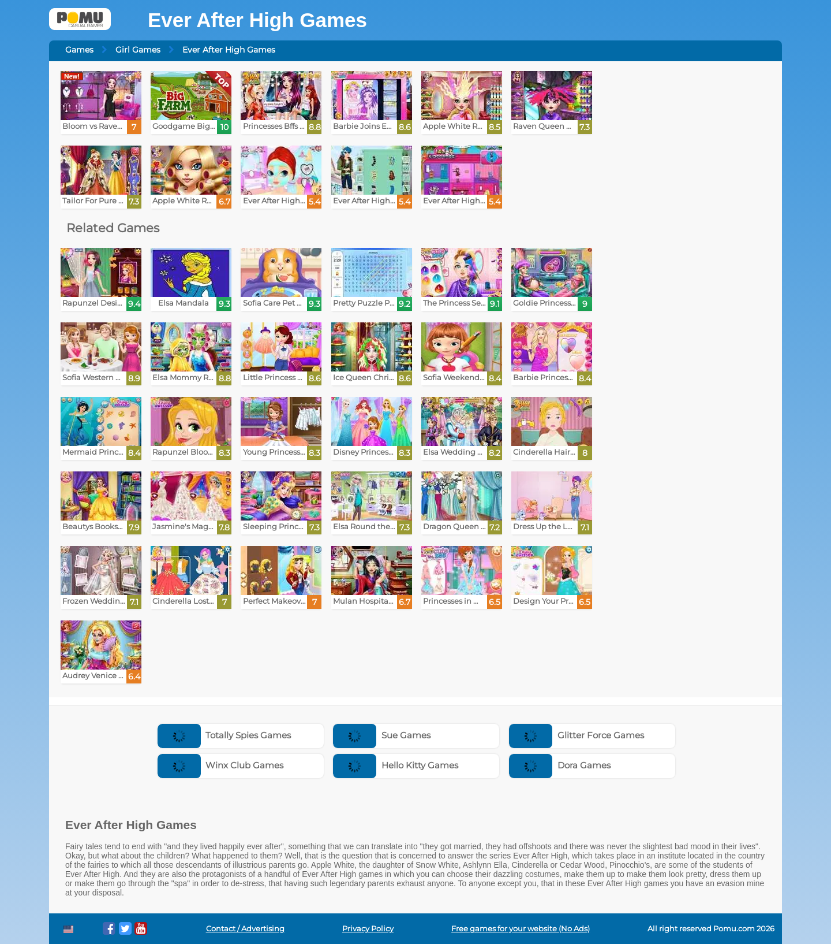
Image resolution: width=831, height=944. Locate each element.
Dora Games (560, 765)
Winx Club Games (221, 765)
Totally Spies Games (224, 735)
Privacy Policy (368, 928)
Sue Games (382, 735)
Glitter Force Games (576, 735)
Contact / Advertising (245, 928)
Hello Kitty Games (395, 765)
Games (79, 49)
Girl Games (137, 49)
